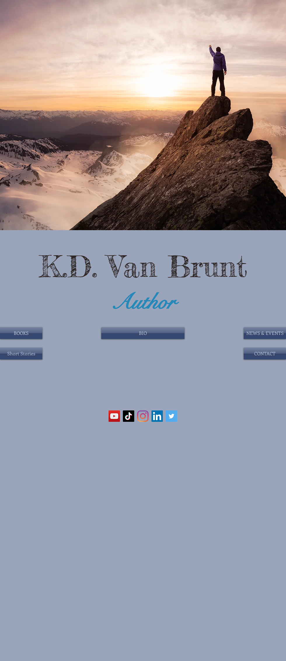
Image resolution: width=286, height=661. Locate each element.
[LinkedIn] (157, 416)
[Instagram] (143, 416)
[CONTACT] (265, 353)
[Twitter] (171, 416)
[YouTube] (114, 416)
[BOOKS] (21, 333)
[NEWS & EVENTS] (265, 333)
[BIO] (142, 333)
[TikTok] (128, 416)
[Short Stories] (21, 353)
